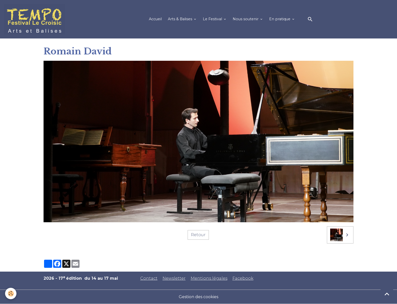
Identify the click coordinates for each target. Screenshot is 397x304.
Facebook (242, 278)
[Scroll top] (387, 294)
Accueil (155, 19)
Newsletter (174, 278)
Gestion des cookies (198, 296)
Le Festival (213, 19)
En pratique (280, 19)
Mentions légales (209, 278)
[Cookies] (10, 293)
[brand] (35, 19)
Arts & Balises (180, 19)
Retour (198, 234)
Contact (148, 278)
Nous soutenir (246, 19)
